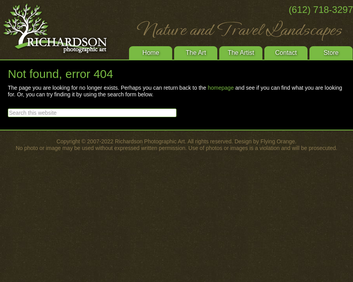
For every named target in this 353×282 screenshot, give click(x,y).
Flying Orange (277, 141)
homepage (221, 88)
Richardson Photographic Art (59, 29)
